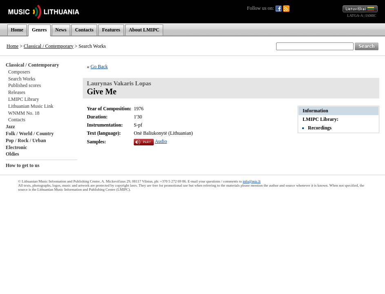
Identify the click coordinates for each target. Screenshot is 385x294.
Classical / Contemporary (48, 46)
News (60, 30)
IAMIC (370, 15)
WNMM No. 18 (24, 113)
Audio (161, 141)
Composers (19, 72)
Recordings (320, 128)
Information (315, 111)
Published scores (24, 85)
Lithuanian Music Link (30, 106)
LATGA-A (355, 15)
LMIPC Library (23, 99)
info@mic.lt (252, 181)
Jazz (10, 126)
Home (17, 30)
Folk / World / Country (30, 133)
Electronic (16, 147)
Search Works (21, 79)
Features (111, 30)
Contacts (84, 30)
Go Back (99, 66)
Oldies (12, 154)
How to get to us (23, 165)
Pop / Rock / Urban (26, 140)
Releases (16, 92)
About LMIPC (144, 30)
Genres (39, 30)
